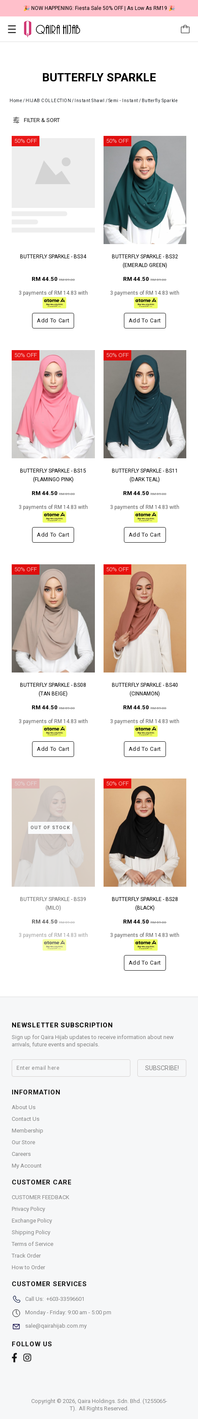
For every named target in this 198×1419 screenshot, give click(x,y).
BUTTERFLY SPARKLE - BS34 (53, 257)
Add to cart (53, 320)
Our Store (23, 1142)
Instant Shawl (90, 100)
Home (16, 100)
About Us (24, 1107)
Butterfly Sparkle (160, 100)
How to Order (28, 1267)
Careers (21, 1154)
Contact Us (25, 1119)
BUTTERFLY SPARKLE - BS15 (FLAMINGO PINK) (53, 475)
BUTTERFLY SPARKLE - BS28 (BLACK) (145, 903)
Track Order (26, 1255)
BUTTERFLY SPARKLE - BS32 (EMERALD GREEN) (145, 261)
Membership (27, 1130)
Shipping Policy (31, 1232)
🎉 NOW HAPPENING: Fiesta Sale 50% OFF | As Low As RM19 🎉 (99, 8)
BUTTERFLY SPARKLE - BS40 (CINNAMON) (145, 689)
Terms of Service (32, 1244)
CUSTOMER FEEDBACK (40, 1197)
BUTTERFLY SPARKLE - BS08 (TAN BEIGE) (53, 689)
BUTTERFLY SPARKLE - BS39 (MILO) (53, 903)
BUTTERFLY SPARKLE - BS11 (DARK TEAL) (145, 475)
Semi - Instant (123, 100)
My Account (27, 1165)
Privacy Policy (28, 1209)
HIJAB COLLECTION (48, 100)
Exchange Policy (32, 1220)
